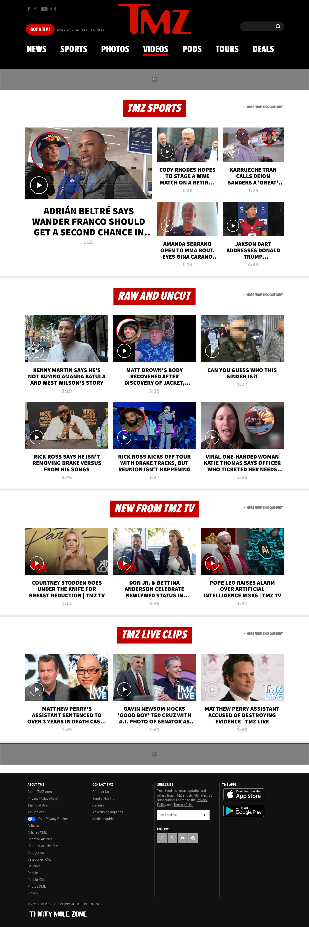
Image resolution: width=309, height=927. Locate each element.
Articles (33, 826)
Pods (192, 49)
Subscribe (205, 815)
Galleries (34, 866)
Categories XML (39, 859)
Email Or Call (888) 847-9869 (80, 30)
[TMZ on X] (36, 9)
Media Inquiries (103, 819)
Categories (36, 853)
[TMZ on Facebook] (29, 9)
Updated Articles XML (44, 846)
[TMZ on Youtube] (44, 9)
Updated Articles (40, 839)
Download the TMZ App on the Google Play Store (243, 811)
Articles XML (37, 832)
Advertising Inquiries (107, 812)
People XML (37, 880)
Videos (155, 49)
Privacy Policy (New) (43, 798)
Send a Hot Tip (103, 798)
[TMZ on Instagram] (53, 9)
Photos (115, 49)
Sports (73, 49)
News (36, 49)
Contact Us (100, 792)
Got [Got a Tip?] (40, 30)
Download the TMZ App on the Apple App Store (243, 794)
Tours (227, 49)
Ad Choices (36, 812)
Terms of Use (38, 805)
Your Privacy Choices (49, 819)
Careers (98, 805)
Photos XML (37, 886)
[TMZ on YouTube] (183, 838)
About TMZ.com (40, 792)
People (33, 873)
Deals (263, 49)
